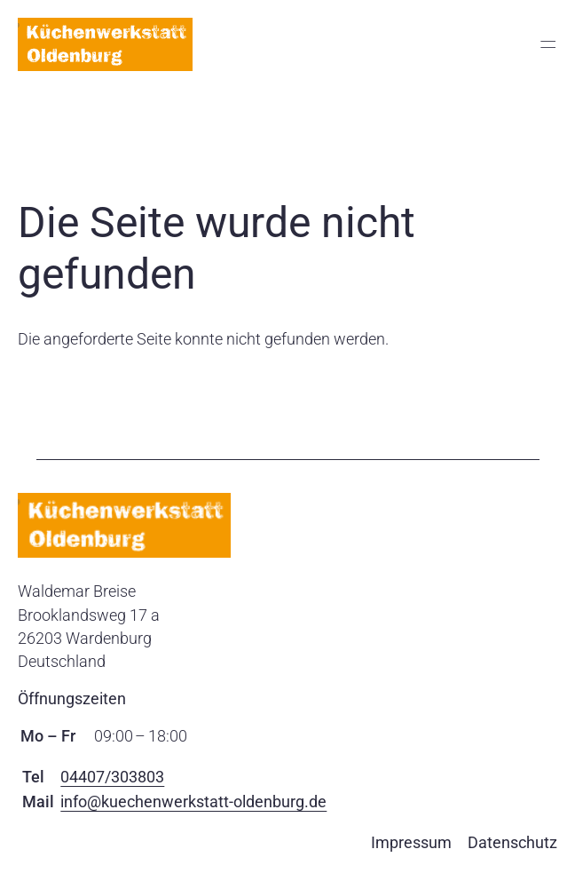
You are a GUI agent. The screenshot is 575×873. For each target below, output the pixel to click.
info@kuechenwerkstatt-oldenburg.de (193, 801)
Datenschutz (512, 842)
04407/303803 (112, 776)
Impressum (411, 842)
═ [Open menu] (548, 44)
